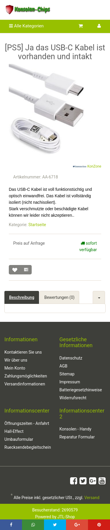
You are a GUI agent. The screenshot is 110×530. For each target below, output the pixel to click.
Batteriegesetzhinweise (81, 389)
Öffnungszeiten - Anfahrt (26, 423)
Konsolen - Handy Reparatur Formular (77, 433)
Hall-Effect (13, 431)
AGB (63, 366)
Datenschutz (71, 358)
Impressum (70, 382)
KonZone (86, 167)
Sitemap (67, 374)
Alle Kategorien (26, 26)
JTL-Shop (66, 516)
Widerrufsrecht (73, 397)
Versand (91, 497)
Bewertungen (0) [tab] (59, 297)
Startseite (37, 224)
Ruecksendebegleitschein (27, 447)
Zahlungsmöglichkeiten (25, 376)
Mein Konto (14, 368)
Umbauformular (18, 439)
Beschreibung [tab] (21, 297)
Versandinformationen (24, 384)
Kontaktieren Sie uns (23, 352)
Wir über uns (15, 360)
